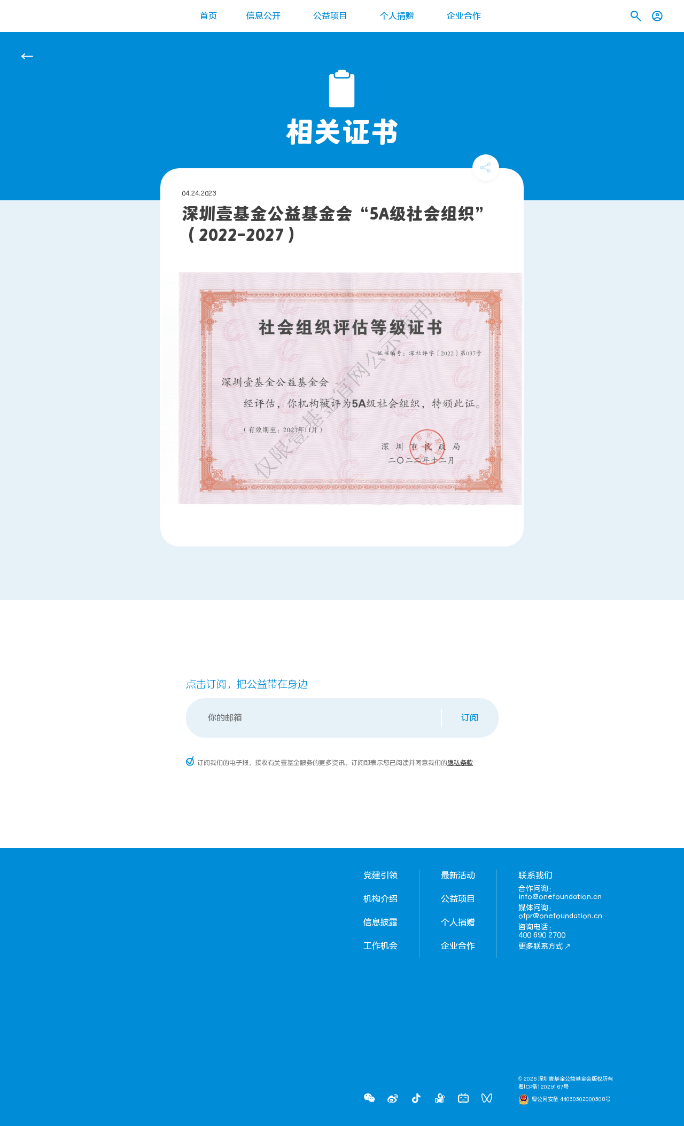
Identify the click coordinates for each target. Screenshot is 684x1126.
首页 (208, 16)
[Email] (314, 718)
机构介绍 (380, 899)
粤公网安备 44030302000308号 (571, 1099)
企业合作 (464, 16)
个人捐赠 (397, 16)
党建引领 (380, 875)
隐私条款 (460, 763)
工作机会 (380, 946)
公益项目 (330, 16)
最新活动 (458, 875)
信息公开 (263, 16)
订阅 (469, 718)
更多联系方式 (544, 946)
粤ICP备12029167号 (543, 1087)
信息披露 (380, 922)
